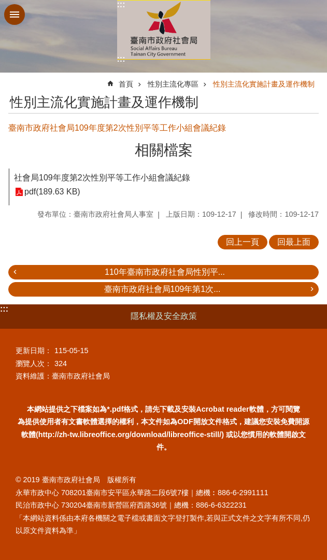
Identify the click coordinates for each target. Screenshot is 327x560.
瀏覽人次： (34, 363)
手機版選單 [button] (14, 14)
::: (121, 4)
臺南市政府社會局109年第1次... (162, 289)
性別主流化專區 (173, 84)
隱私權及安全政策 (164, 316)
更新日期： (34, 350)
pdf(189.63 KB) (52, 192)
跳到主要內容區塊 (5, 5)
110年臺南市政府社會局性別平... (165, 272)
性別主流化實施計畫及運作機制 (264, 84)
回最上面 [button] (293, 241)
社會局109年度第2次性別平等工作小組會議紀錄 (102, 177)
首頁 (126, 84)
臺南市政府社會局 (163, 30)
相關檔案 (164, 150)
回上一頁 (242, 241)
